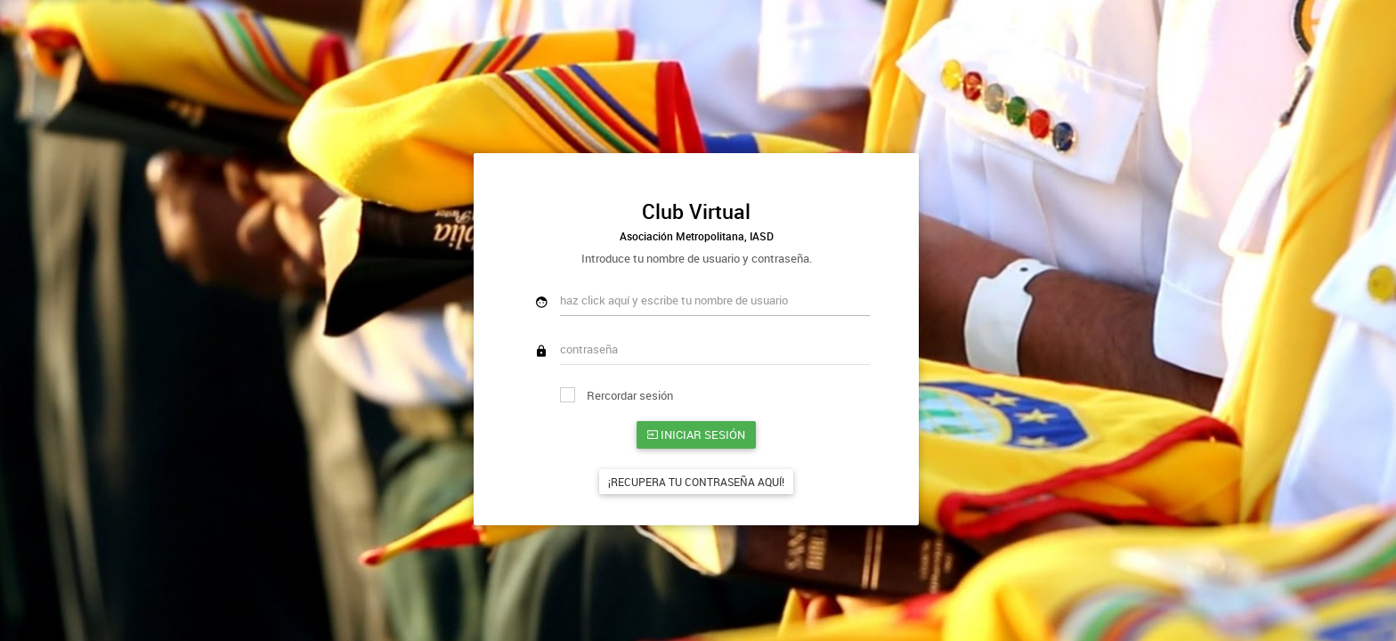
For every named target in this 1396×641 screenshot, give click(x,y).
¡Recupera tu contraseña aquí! (696, 482)
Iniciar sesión (696, 434)
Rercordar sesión (616, 395)
